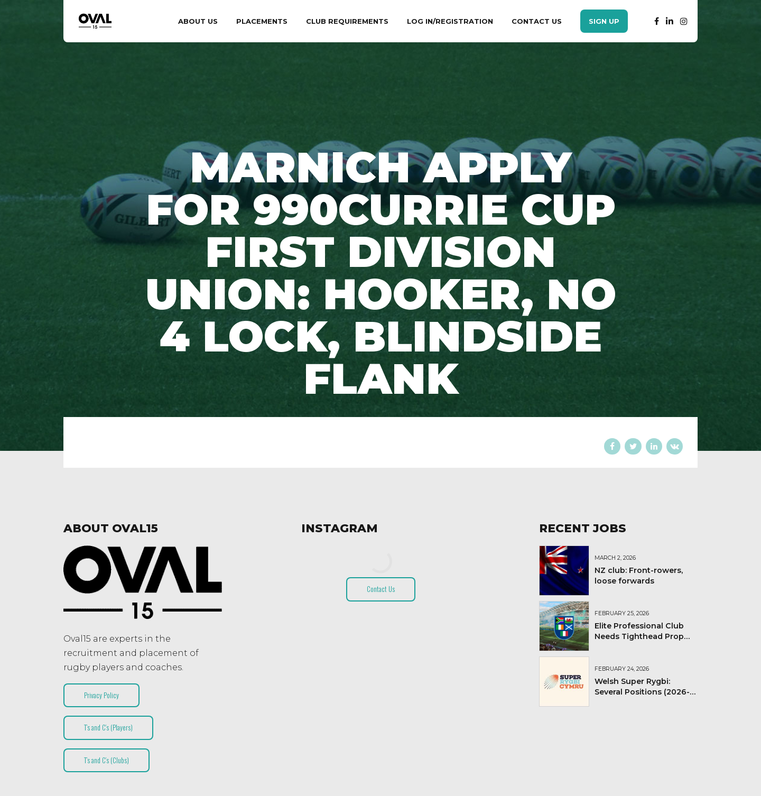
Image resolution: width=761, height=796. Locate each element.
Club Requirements (347, 21)
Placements (261, 21)
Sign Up (604, 21)
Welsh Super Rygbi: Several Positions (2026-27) (642, 692)
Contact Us (537, 21)
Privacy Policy (101, 695)
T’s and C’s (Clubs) (106, 760)
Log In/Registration (450, 21)
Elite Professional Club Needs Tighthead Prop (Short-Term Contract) (639, 636)
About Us (198, 21)
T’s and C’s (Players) (108, 727)
